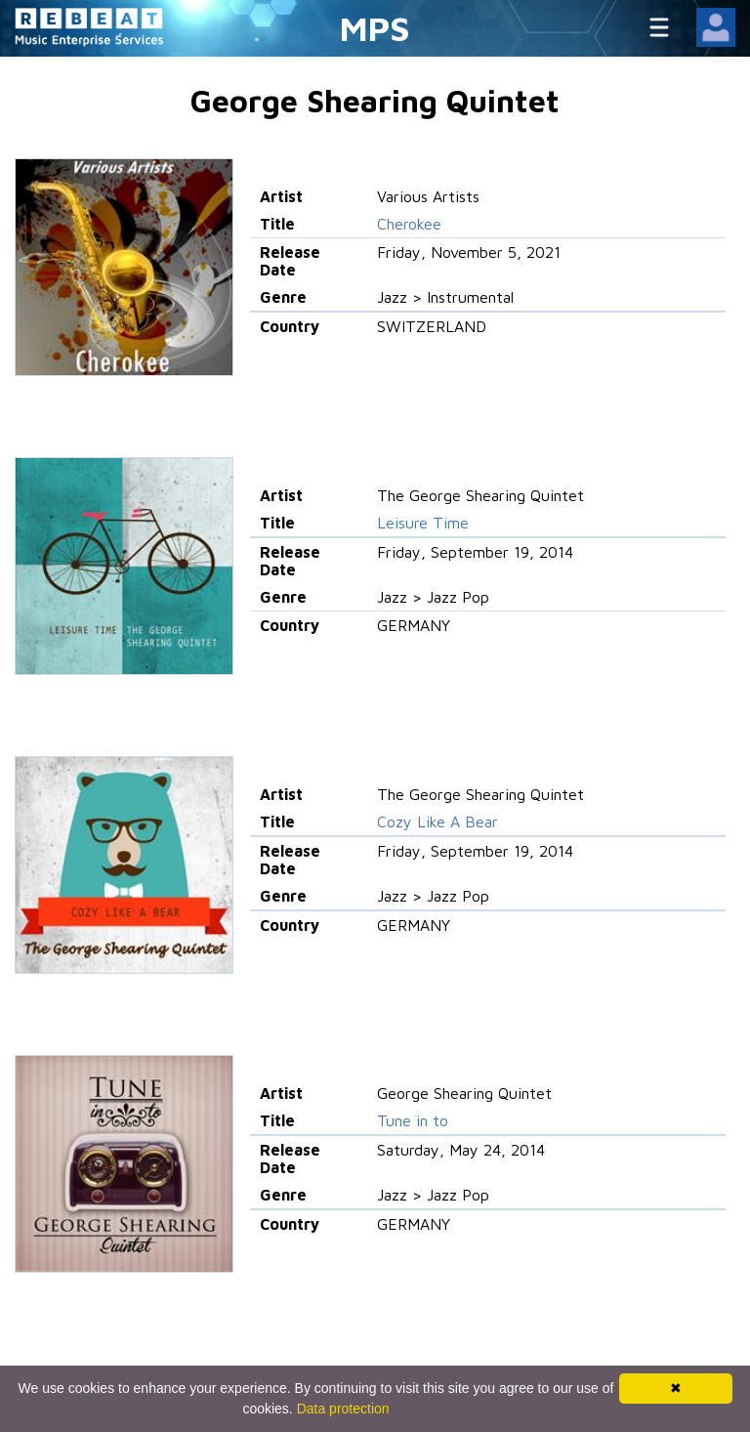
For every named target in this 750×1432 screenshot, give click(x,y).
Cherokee (409, 223)
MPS (375, 28)
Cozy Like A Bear (437, 821)
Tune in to (412, 1120)
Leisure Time (423, 522)
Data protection (343, 1408)
